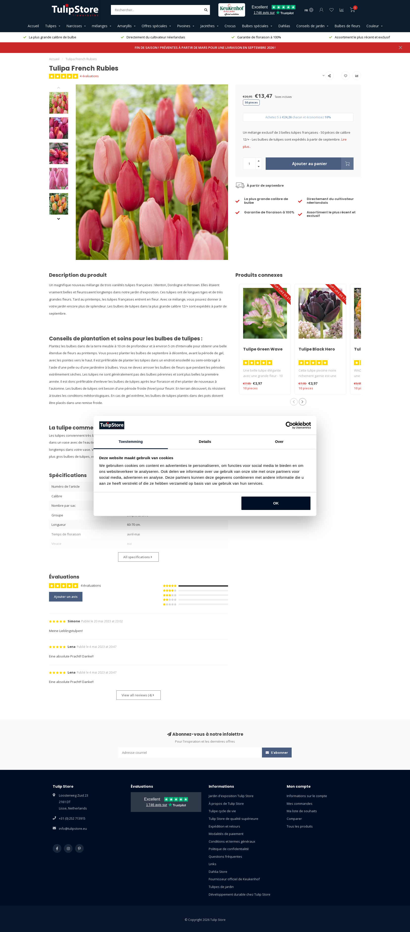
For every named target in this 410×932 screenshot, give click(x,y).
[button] (62, 88)
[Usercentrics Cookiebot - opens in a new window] (289, 425)
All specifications (137, 557)
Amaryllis (124, 26)
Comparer (294, 818)
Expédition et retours (224, 826)
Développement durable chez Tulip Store (239, 894)
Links (212, 864)
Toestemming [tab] (131, 441)
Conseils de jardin (310, 26)
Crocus (230, 26)
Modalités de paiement (226, 833)
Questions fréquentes (225, 856)
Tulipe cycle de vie (222, 811)
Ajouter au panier (323, 163)
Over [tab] (279, 441)
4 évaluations (89, 76)
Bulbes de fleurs (347, 26)
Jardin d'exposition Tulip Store (231, 796)
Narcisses (74, 26)
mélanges (99, 26)
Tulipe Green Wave (262, 349)
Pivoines (183, 26)
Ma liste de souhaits (302, 811)
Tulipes (50, 26)
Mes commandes (299, 803)
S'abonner (277, 752)
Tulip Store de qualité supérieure (233, 818)
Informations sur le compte (307, 796)
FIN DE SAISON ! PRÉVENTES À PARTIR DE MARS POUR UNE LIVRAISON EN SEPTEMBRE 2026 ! (205, 47)
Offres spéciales (154, 26)
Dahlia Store (218, 871)
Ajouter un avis (65, 596)
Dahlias (284, 26)
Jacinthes (207, 26)
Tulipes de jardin (221, 886)
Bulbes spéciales (255, 26)
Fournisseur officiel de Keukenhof (234, 879)
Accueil (33, 26)
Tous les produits (300, 826)
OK (276, 503)
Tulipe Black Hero (317, 349)
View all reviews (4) (138, 695)
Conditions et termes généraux (232, 841)
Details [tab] (205, 441)
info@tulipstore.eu (73, 828)
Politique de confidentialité (229, 849)
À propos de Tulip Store (226, 803)
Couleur (372, 26)
